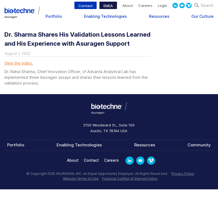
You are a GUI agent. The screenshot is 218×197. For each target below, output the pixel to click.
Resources (159, 16)
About (127, 5)
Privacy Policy (182, 174)
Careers (145, 5)
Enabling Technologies (105, 16)
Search (204, 5)
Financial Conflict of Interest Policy (130, 178)
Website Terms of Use (81, 178)
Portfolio (54, 16)
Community (199, 144)
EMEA (108, 6)
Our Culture (202, 16)
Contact (86, 6)
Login (162, 5)
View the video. (18, 63)
